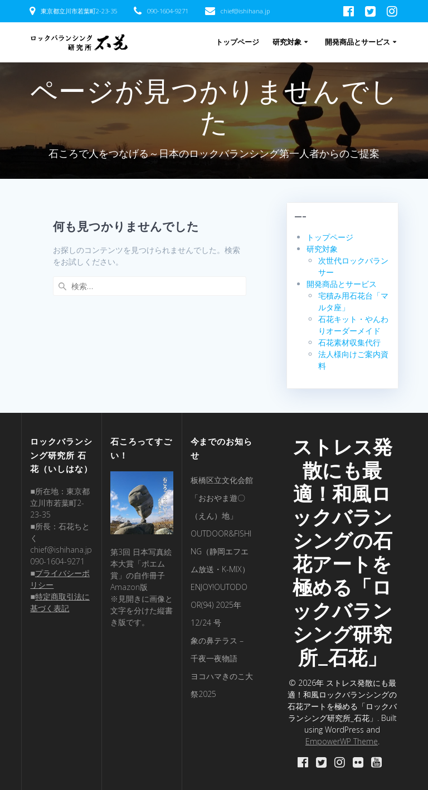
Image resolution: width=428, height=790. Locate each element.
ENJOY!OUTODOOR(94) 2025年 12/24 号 (219, 605)
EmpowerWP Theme (341, 741)
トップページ (237, 42)
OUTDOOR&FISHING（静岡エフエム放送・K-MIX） (221, 551)
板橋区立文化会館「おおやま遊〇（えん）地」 (222, 498)
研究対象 (287, 42)
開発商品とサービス (357, 42)
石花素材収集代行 (349, 342)
